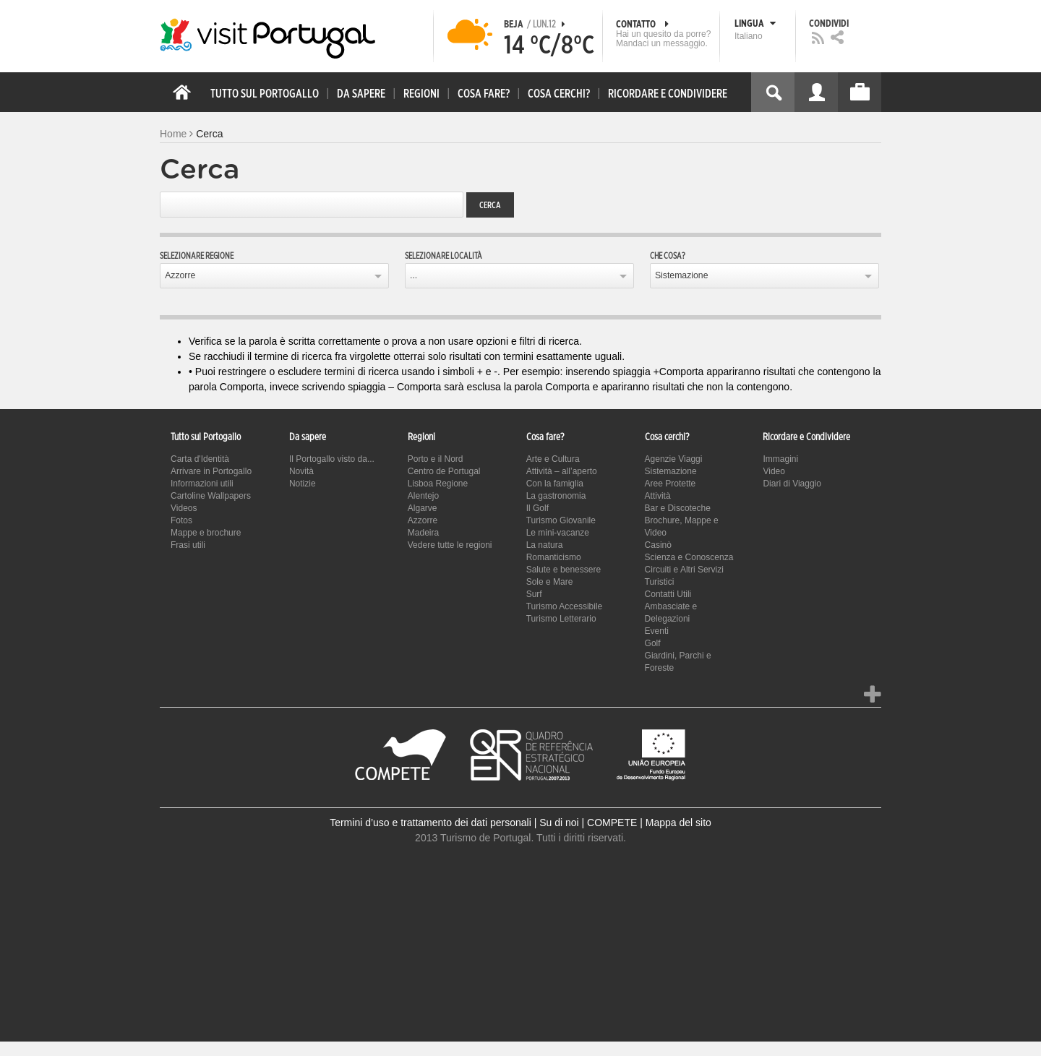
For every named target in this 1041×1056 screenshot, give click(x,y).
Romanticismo (553, 557)
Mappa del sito (678, 822)
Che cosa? (667, 256)
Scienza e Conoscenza (689, 557)
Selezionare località (443, 256)
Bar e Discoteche (678, 508)
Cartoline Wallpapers (211, 496)
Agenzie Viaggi (674, 459)
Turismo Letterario (561, 619)
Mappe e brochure (206, 533)
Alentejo (423, 496)
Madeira (423, 533)
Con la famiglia (554, 483)
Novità (301, 471)
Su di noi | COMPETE (588, 822)
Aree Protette (670, 483)
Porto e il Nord (435, 459)
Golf (653, 643)
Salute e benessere (563, 570)
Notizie (302, 483)
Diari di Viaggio (792, 483)
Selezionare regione (197, 256)
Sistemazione (681, 275)
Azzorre (180, 275)
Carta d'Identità (200, 459)
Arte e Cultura (553, 459)
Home (173, 133)
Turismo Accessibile (564, 606)
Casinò (658, 545)
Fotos (181, 520)
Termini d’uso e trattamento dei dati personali (430, 822)
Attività (658, 496)
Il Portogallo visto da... (331, 459)
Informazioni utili (202, 483)
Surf (534, 594)
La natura (544, 545)
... (413, 275)
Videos (184, 508)
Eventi (657, 631)
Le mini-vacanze (557, 533)
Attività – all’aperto (561, 471)
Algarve (422, 508)
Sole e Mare (549, 582)
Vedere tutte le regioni (450, 545)
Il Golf (537, 508)
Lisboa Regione (438, 483)
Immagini (780, 459)
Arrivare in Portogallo (211, 471)
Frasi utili (188, 545)
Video (773, 471)
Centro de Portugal (444, 471)
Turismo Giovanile (561, 520)
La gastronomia (556, 496)
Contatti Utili (668, 594)
